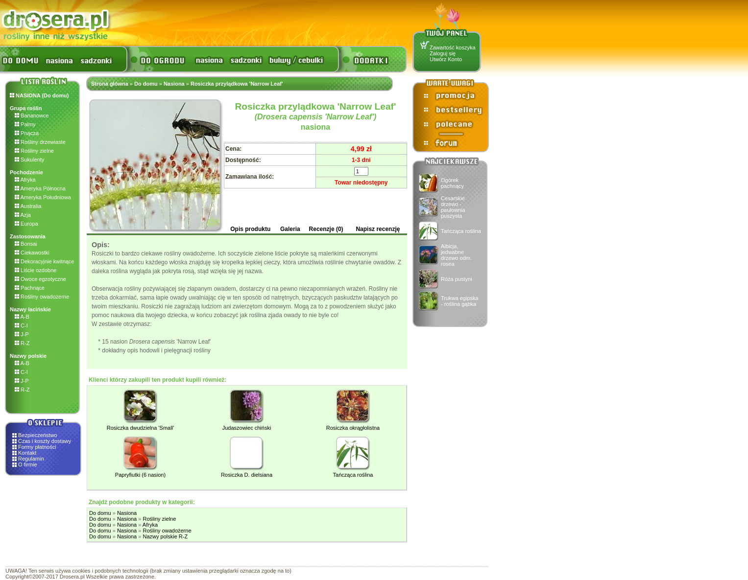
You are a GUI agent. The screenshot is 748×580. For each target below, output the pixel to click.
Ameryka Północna (40, 188)
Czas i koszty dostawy (44, 441)
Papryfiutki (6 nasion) (140, 475)
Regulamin (31, 459)
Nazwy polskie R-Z (165, 536)
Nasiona (174, 84)
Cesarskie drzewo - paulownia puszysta (453, 207)
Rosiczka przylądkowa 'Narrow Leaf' (237, 84)
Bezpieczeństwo (37, 435)
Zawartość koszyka (453, 47)
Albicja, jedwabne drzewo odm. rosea (456, 255)
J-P (22, 334)
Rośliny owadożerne (42, 297)
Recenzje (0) (326, 229)
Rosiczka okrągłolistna (353, 428)
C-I (21, 325)
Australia (28, 206)
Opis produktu (250, 229)
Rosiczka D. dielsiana (246, 475)
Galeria (290, 229)
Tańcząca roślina (461, 231)
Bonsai (26, 244)
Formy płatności (37, 447)
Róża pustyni (456, 279)
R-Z (22, 343)
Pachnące (30, 288)
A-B (22, 317)
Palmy (25, 124)
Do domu (146, 84)
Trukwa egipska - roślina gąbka (460, 301)
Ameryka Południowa (43, 197)
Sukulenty (29, 159)
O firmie (27, 464)
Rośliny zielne (34, 151)
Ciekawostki (32, 252)
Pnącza (27, 133)
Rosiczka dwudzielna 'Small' (140, 428)
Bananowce (32, 115)
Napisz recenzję (378, 229)
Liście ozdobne (35, 270)
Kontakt (27, 453)
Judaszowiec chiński (246, 428)
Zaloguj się (443, 53)
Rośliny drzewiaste (40, 142)
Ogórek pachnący (452, 183)
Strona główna (109, 84)
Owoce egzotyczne (40, 279)
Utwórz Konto (446, 59)
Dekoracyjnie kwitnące (44, 261)
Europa (26, 224)
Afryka (25, 180)
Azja (23, 215)
